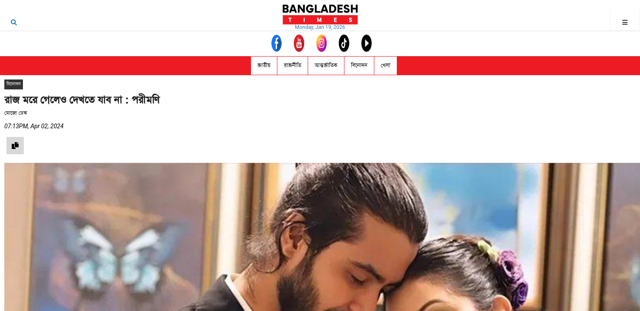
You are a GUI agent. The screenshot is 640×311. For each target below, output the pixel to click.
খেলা (385, 65)
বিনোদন (359, 65)
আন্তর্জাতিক (326, 65)
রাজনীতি (292, 65)
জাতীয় (263, 65)
